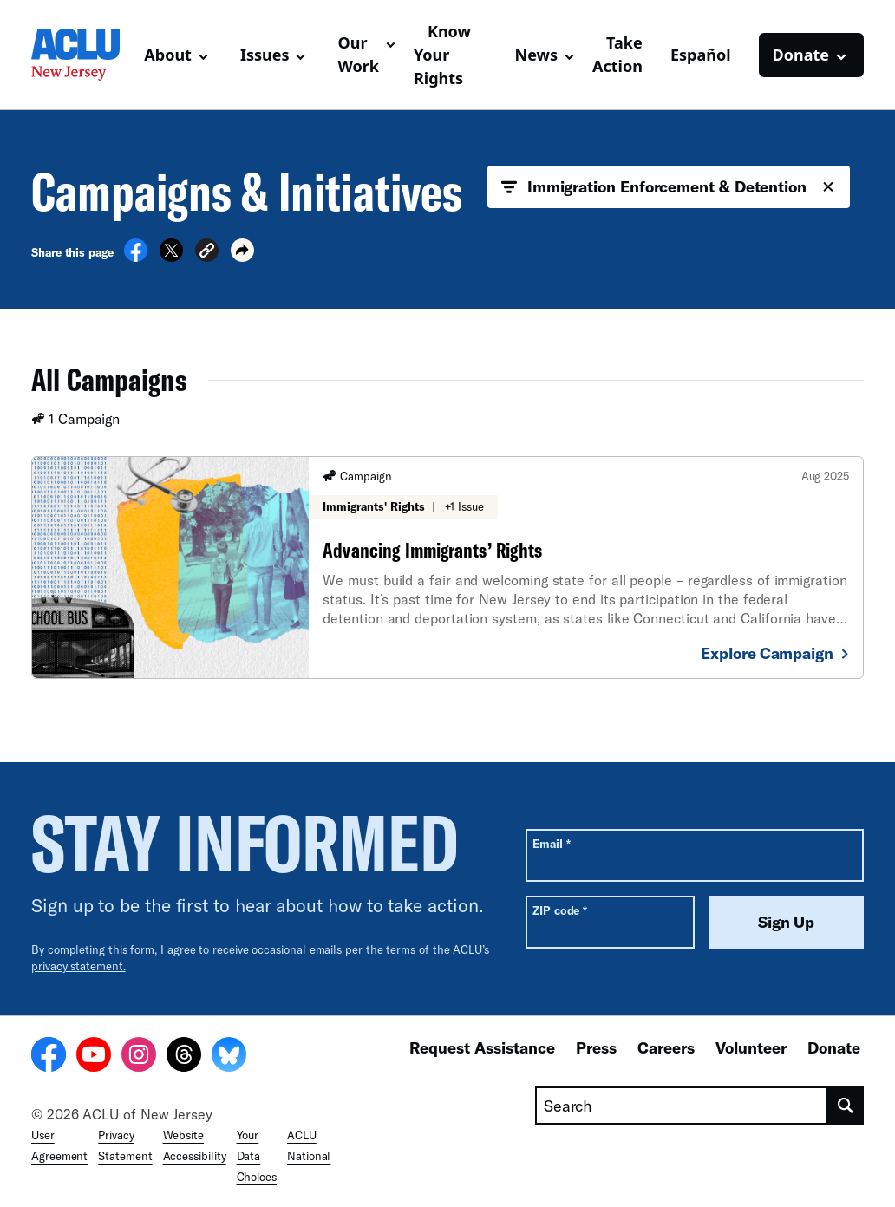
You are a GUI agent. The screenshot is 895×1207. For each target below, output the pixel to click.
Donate (833, 1047)
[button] (207, 252)
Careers (666, 1047)
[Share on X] (171, 256)
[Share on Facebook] (135, 256)
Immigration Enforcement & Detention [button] (668, 187)
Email (551, 843)
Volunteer (751, 1047)
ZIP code (559, 910)
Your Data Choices (257, 1156)
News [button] (536, 54)
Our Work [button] (358, 54)
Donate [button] (801, 54)
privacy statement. (78, 966)
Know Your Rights (442, 54)
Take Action (617, 54)
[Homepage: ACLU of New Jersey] (80, 55)
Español (700, 54)
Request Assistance (482, 1047)
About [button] (168, 54)
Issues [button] (265, 54)
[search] (845, 1105)
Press (596, 1047)
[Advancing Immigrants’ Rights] (447, 567)
